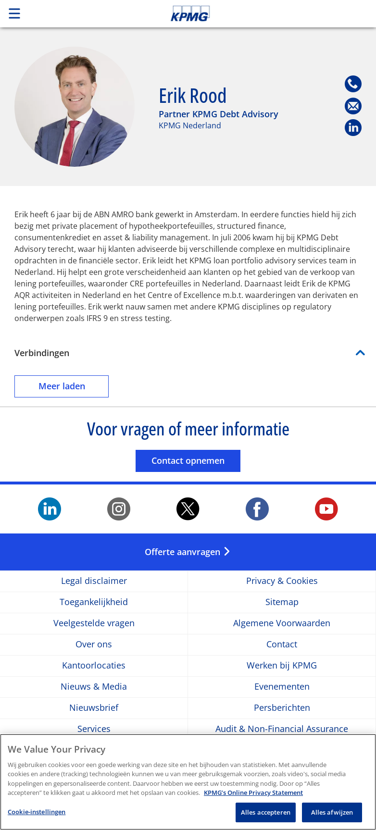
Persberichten (282, 708)
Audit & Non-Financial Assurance (281, 729)
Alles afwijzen (332, 817)
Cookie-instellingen (36, 816)
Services (94, 729)
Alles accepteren (265, 817)
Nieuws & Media (94, 687)
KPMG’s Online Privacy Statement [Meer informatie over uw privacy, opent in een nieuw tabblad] (253, 797)
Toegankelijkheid (94, 602)
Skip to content (264, 13)
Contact (281, 644)
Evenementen (282, 687)
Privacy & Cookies (282, 581)
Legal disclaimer (94, 581)
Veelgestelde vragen (94, 623)
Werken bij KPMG (282, 665)
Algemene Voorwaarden (281, 623)
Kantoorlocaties (93, 665)
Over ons (93, 644)
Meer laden (73, 386)
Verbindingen (41, 353)
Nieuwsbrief (93, 708)
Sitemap (282, 602)
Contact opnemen (195, 460)
